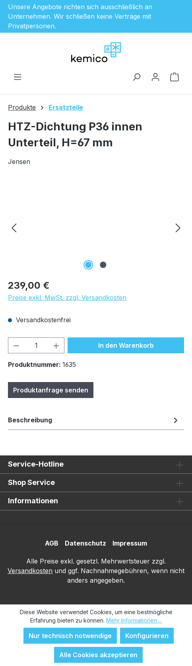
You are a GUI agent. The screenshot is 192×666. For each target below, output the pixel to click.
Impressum (129, 543)
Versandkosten (30, 571)
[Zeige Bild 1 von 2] (88, 265)
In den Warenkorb (126, 345)
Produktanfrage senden (50, 390)
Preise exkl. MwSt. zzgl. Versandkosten (67, 297)
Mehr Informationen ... (134, 620)
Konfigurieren (147, 636)
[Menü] (17, 77)
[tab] (94, 420)
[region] (96, 227)
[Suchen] (136, 77)
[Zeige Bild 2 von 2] (103, 265)
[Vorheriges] (14, 227)
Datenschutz (85, 543)
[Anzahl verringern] (16, 345)
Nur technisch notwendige (70, 636)
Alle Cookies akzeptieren (98, 655)
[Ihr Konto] (155, 77)
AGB (51, 543)
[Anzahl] (36, 345)
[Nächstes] (178, 227)
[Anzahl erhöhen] (56, 345)
